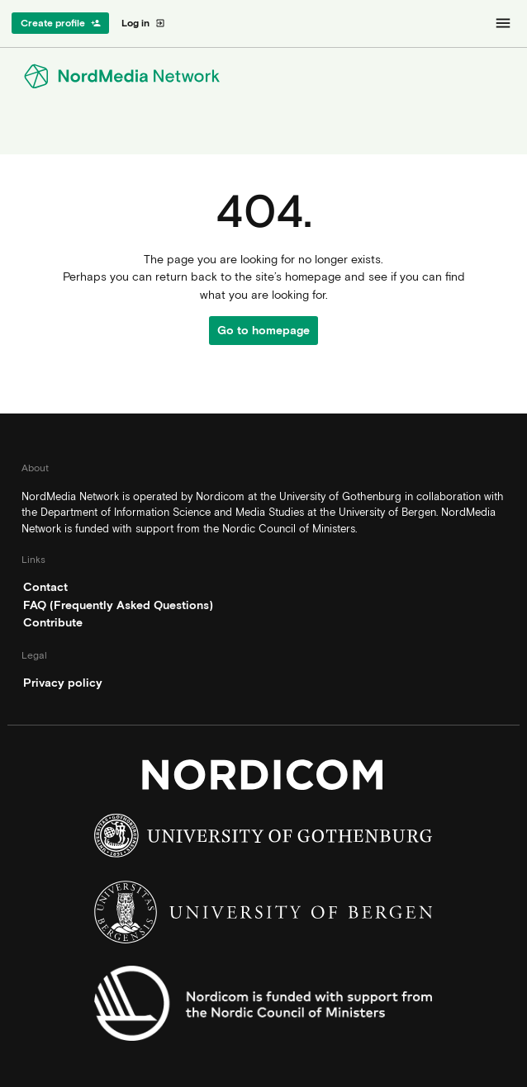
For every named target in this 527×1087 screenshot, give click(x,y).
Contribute (53, 622)
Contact (45, 586)
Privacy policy (62, 682)
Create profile (61, 23)
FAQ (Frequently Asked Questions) (118, 605)
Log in (143, 23)
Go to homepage (263, 330)
